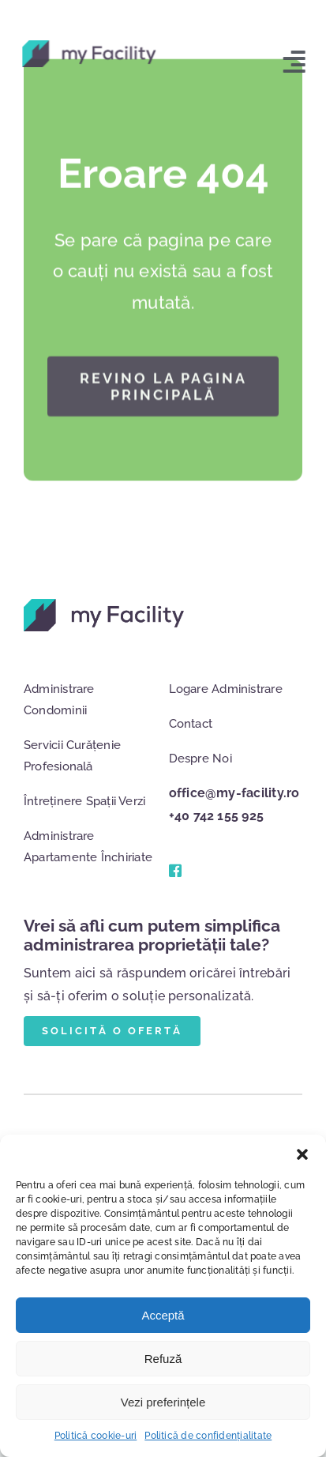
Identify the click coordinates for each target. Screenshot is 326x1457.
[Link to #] (173, 870)
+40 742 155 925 (216, 815)
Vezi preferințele (163, 1402)
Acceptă (162, 1315)
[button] (302, 1154)
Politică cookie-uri (95, 1435)
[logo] (87, 46)
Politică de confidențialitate (208, 1435)
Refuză (163, 1358)
